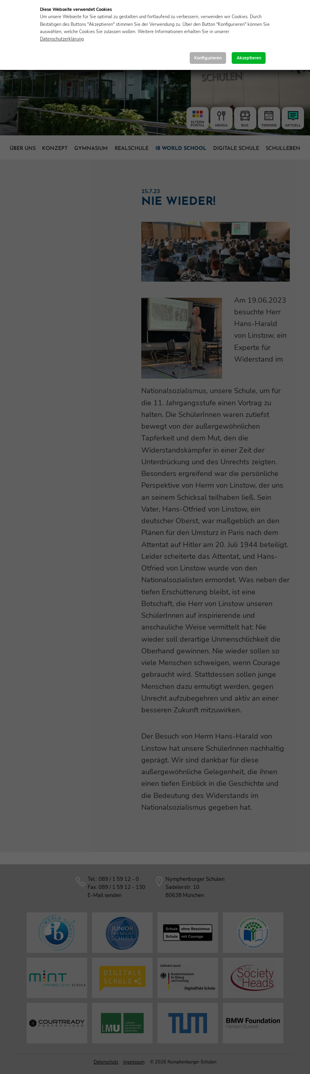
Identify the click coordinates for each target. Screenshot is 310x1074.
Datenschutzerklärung (62, 39)
